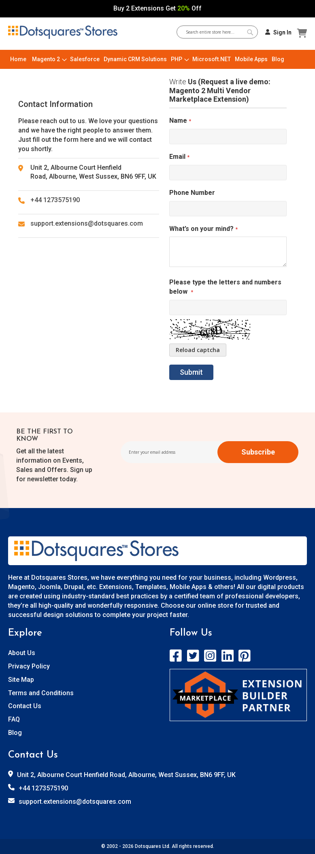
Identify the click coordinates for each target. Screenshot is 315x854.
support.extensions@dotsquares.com (86, 223)
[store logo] (62, 32)
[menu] (157, 59)
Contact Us (24, 706)
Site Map (21, 679)
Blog (15, 733)
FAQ (14, 719)
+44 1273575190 (55, 200)
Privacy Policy (29, 666)
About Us (21, 653)
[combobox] (220, 32)
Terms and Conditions (41, 693)
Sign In (282, 32)
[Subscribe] (257, 452)
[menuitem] (18, 59)
